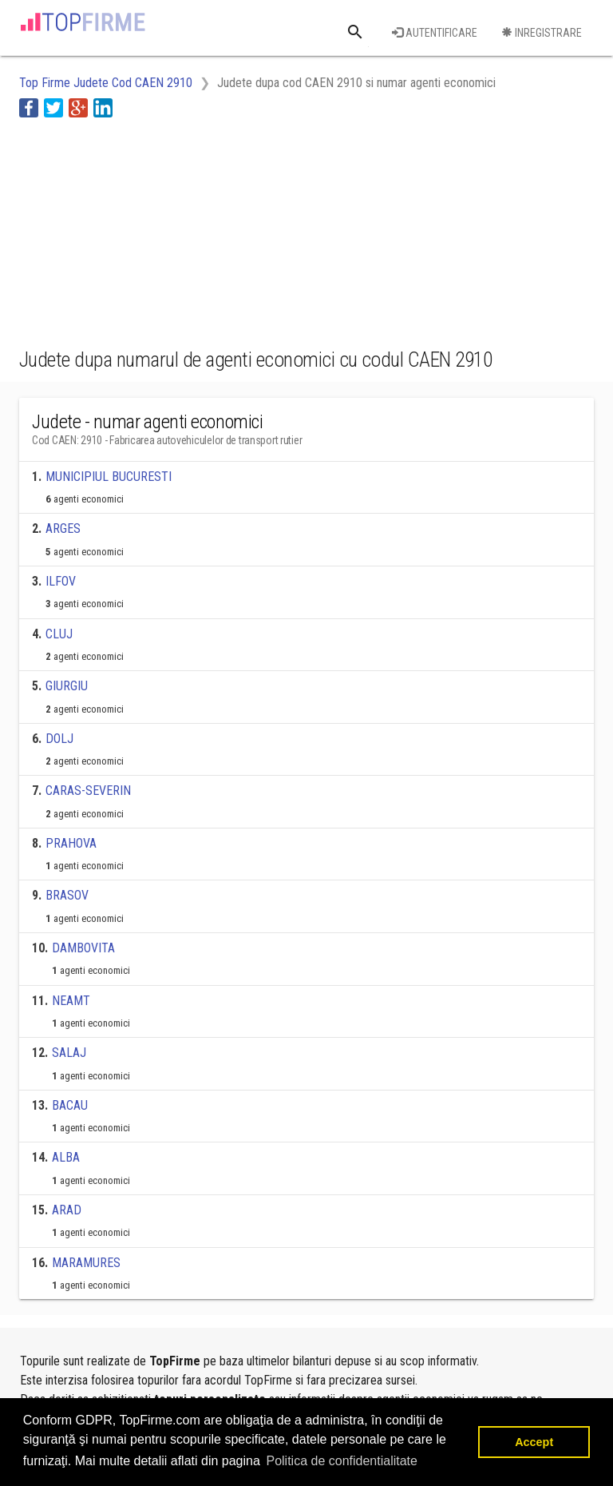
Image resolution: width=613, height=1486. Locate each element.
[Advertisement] (147, 230)
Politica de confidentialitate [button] (341, 1461)
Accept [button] (534, 1442)
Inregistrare (541, 32)
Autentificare (434, 32)
